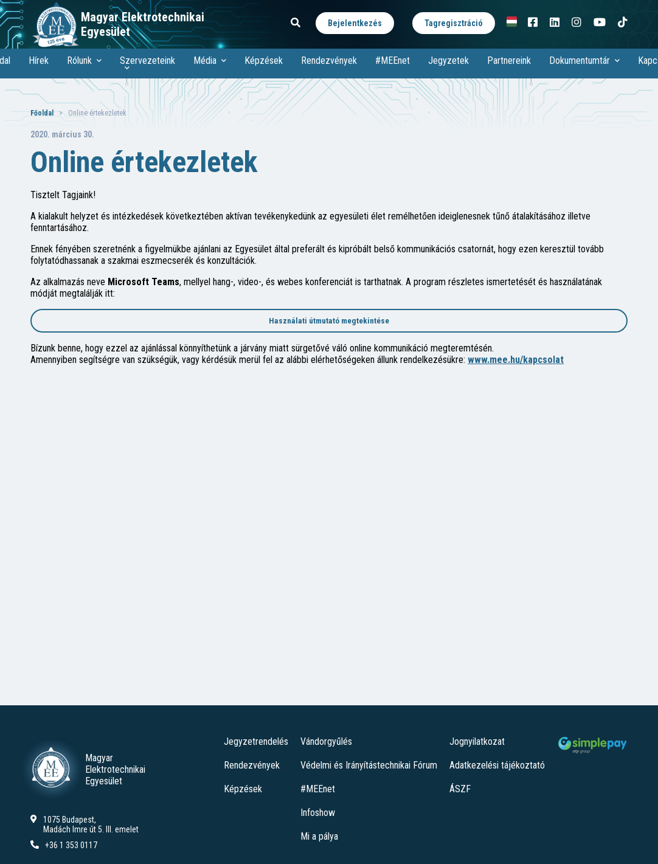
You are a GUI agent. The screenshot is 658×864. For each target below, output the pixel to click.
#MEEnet (392, 60)
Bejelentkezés (355, 23)
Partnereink (509, 60)
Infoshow (317, 812)
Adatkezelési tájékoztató (497, 765)
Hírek (39, 60)
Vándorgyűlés (326, 741)
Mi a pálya (319, 836)
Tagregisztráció (453, 23)
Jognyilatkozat (477, 741)
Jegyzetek (448, 60)
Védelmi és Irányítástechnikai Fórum (368, 765)
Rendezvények (329, 60)
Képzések (263, 60)
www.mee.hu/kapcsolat (516, 359)
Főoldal (42, 113)
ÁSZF (460, 789)
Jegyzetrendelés (256, 741)
